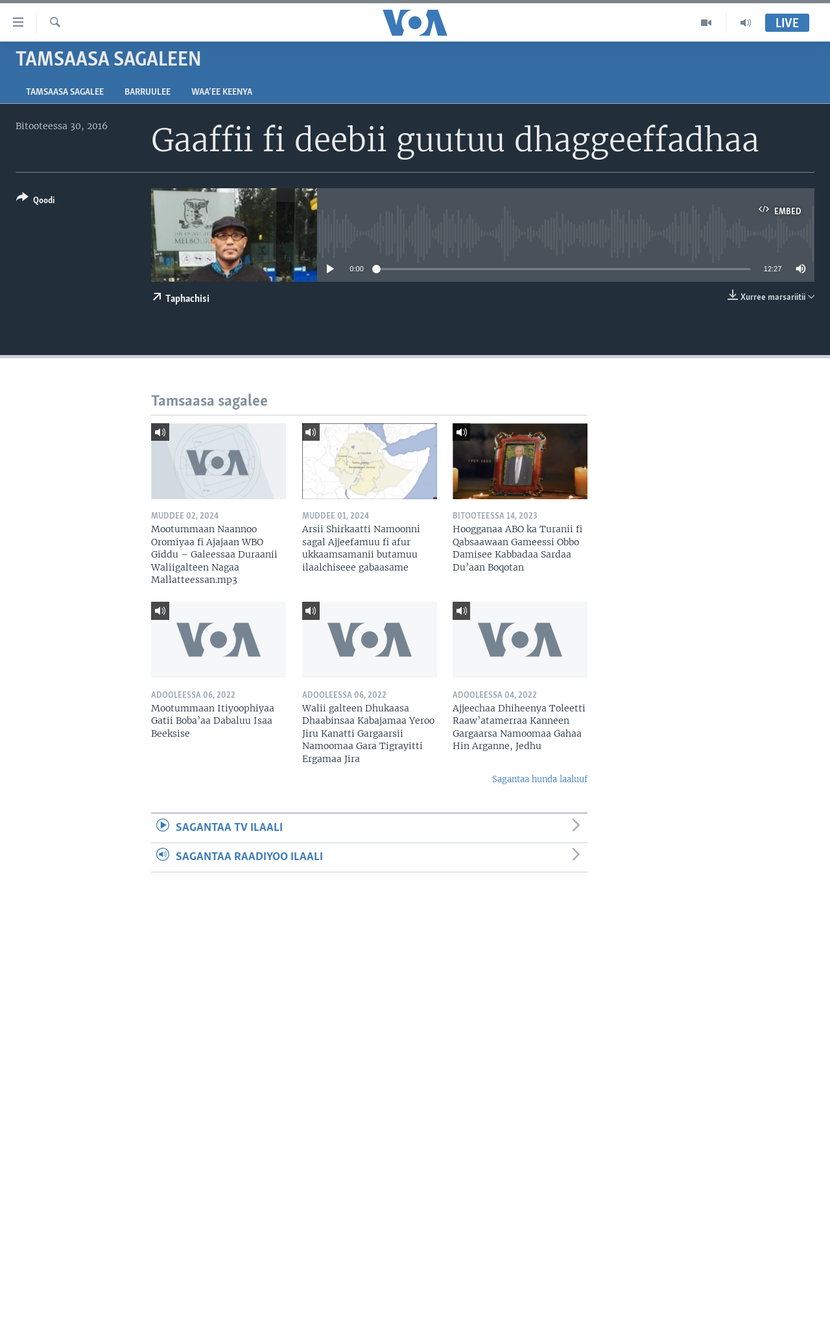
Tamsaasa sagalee (65, 92)
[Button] (35, 201)
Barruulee (147, 92)
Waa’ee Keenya (221, 92)
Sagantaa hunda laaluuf (539, 779)
